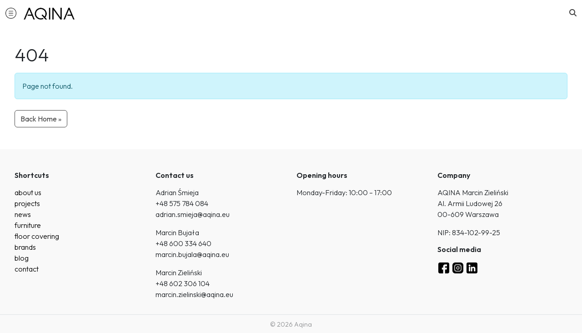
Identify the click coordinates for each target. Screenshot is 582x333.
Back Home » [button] (40, 118)
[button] (10, 13)
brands (25, 247)
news (23, 214)
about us (28, 192)
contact (27, 268)
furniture (28, 225)
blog (22, 257)
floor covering (37, 236)
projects (27, 203)
